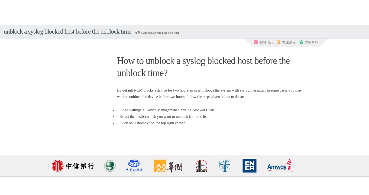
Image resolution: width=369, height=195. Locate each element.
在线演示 (286, 42)
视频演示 (264, 42)
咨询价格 (309, 42)
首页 (137, 32)
